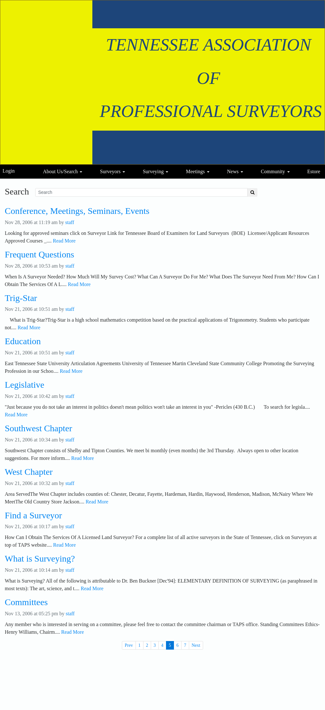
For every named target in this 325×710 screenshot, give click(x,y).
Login (9, 171)
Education (23, 341)
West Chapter (29, 472)
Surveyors (110, 171)
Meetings (195, 171)
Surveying (153, 171)
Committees (26, 602)
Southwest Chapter (38, 428)
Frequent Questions (39, 254)
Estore (313, 171)
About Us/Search (60, 171)
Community (273, 171)
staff (69, 222)
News (232, 171)
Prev (129, 645)
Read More (64, 240)
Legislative (24, 385)
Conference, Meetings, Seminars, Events (77, 211)
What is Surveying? (40, 558)
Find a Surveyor (33, 515)
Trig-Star (21, 298)
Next (196, 645)
